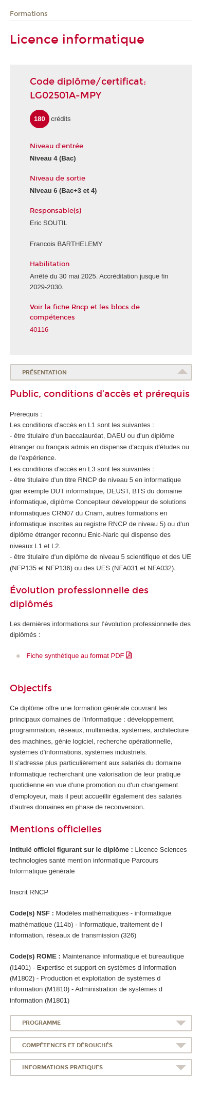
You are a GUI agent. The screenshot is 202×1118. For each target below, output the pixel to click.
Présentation (44, 372)
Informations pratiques (62, 1067)
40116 (39, 329)
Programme (41, 1023)
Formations (29, 14)
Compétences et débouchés (67, 1045)
